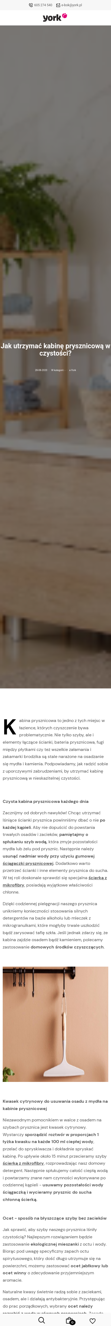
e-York (72, 370)
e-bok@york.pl (71, 5)
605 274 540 (43, 5)
